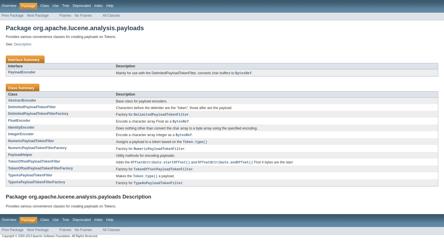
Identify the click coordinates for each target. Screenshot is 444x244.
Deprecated (82, 6)
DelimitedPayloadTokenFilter (32, 107)
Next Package (38, 16)
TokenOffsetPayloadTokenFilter (34, 163)
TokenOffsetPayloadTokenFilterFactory (40, 170)
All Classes (111, 16)
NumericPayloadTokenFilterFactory (37, 149)
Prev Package (13, 16)
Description (22, 44)
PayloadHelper (20, 157)
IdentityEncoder (21, 128)
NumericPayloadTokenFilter (31, 142)
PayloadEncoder (21, 72)
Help (109, 6)
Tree (65, 6)
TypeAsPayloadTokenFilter (30, 178)
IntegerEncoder (21, 135)
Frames (65, 16)
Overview (9, 6)
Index (98, 6)
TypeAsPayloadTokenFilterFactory (36, 185)
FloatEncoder (19, 121)
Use (55, 6)
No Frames (83, 16)
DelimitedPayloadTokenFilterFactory (38, 114)
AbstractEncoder (22, 101)
